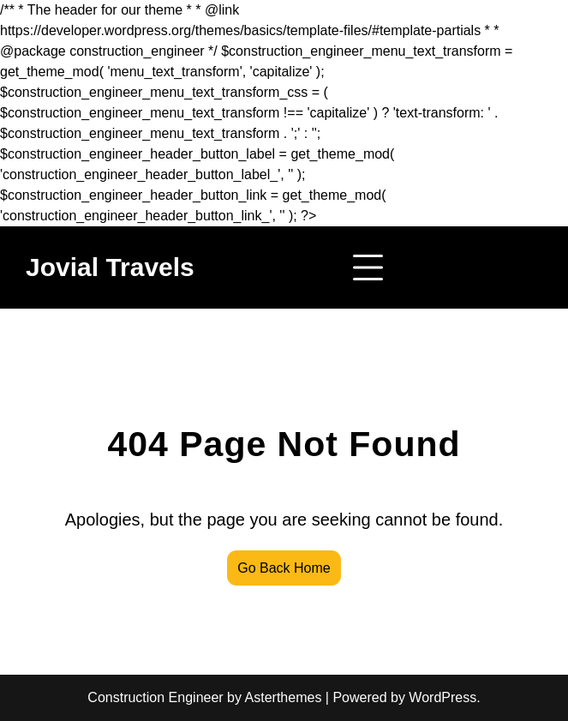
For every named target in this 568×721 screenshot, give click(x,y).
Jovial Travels (110, 267)
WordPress (442, 697)
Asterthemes (283, 697)
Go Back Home (283, 568)
